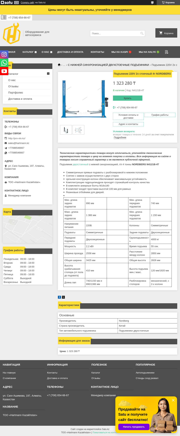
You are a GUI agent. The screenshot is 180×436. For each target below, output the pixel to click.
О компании (9, 378)
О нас (45, 52)
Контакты (97, 52)
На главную (9, 372)
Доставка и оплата (70, 52)
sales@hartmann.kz (18, 143)
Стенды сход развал (147, 378)
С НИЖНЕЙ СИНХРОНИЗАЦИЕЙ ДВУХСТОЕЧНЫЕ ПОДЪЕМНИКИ (108, 64)
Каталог (28, 52)
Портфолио (15, 92)
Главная (9, 52)
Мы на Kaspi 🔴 (121, 52)
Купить (127, 98)
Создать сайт (27, 2)
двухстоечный (80, 164)
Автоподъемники (145, 372)
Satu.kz (105, 429)
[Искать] (142, 33)
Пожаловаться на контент (106, 432)
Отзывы (13, 86)
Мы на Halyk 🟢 (149, 52)
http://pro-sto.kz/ (16, 138)
